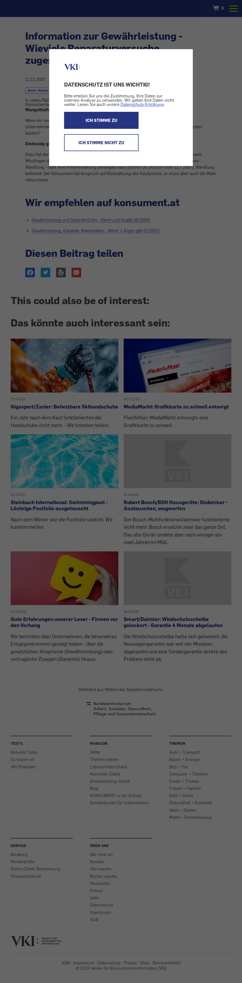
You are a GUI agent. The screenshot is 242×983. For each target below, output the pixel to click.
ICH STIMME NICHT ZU (101, 142)
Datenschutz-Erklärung (142, 104)
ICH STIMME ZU (101, 120)
